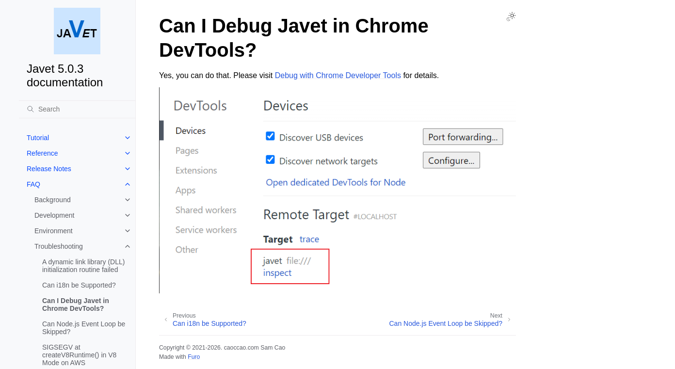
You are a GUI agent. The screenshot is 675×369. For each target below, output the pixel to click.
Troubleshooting (58, 246)
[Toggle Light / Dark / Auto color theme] (511, 16)
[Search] (77, 109)
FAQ (33, 184)
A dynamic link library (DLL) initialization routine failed (83, 265)
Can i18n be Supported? (79, 285)
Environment (53, 231)
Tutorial (38, 138)
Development (54, 215)
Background (52, 200)
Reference (42, 153)
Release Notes (49, 169)
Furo (194, 356)
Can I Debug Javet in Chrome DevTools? (75, 304)
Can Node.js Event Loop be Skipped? (83, 328)
